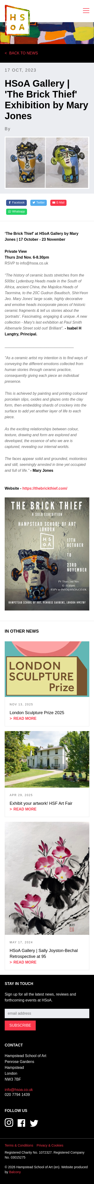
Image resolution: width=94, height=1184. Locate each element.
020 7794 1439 (17, 1095)
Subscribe (13, 1005)
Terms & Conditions (19, 1145)
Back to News (23, 53)
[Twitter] (38, 203)
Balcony (15, 1172)
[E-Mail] (58, 203)
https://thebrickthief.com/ (44, 488)
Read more (24, 718)
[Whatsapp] (16, 212)
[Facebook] (16, 203)
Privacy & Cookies (50, 1145)
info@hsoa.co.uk (19, 1090)
